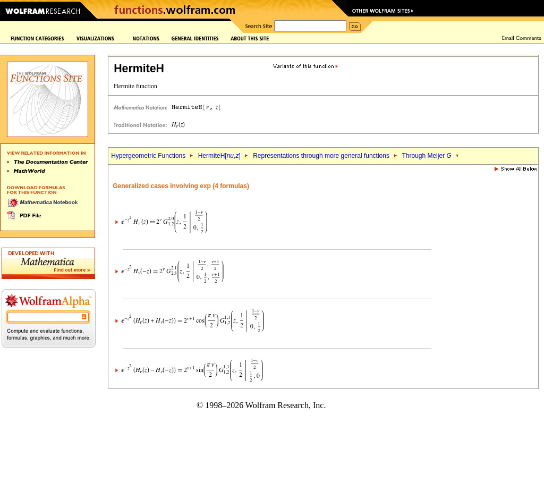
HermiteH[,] (219, 155)
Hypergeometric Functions (148, 155)
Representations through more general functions (321, 155)
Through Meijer (426, 155)
